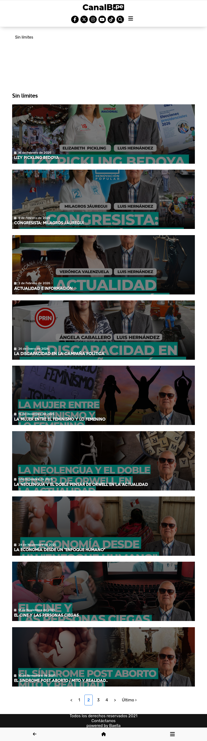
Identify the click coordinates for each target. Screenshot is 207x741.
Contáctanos (103, 720)
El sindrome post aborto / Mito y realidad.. (61, 680)
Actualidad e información (43, 288)
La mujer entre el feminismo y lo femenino (59, 419)
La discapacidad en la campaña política (59, 353)
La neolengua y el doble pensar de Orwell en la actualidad (81, 484)
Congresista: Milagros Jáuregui (49, 222)
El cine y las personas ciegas (46, 615)
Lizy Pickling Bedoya (36, 157)
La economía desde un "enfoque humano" (59, 549)
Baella (114, 725)
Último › (129, 700)
